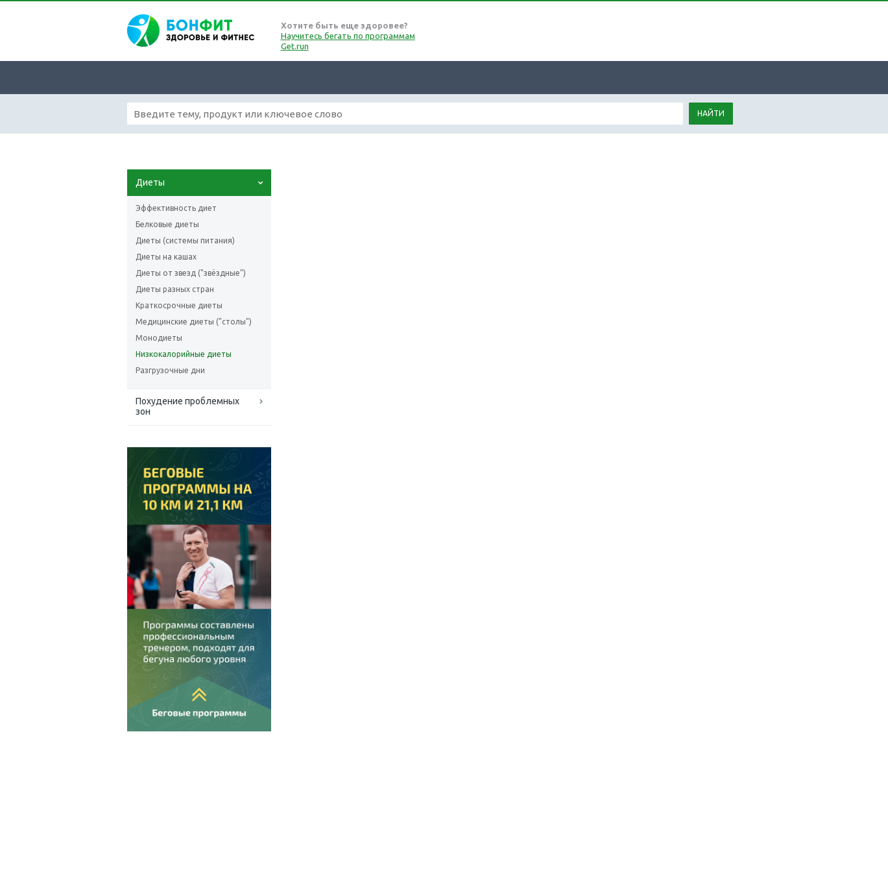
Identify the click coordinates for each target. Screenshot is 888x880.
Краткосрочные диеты (179, 305)
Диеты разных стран (175, 289)
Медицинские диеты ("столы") (194, 321)
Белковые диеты (167, 224)
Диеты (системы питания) (185, 240)
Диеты (150, 182)
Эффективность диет (176, 208)
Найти (711, 113)
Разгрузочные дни (170, 370)
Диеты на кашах (166, 256)
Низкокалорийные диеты (184, 354)
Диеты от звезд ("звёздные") (191, 273)
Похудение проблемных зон (187, 406)
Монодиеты (159, 338)
